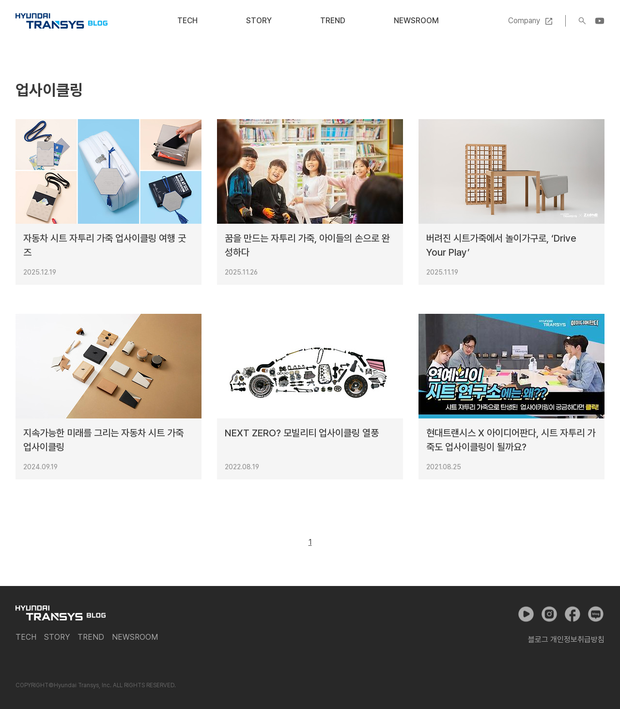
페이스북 (572, 614)
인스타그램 (549, 614)
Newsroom (416, 20)
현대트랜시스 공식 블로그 (62, 21)
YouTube (599, 21)
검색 (582, 21)
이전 (288, 542)
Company (524, 20)
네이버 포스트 (595, 614)
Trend (332, 20)
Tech (187, 20)
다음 (332, 542)
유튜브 (526, 614)
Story (259, 20)
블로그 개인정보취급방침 (566, 639)
